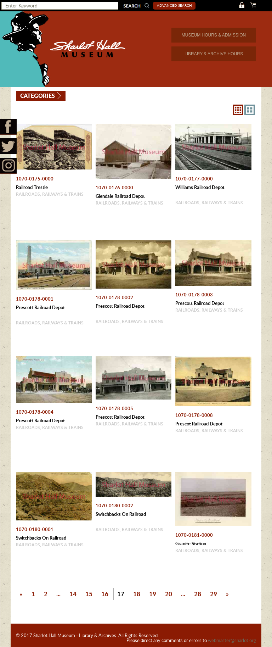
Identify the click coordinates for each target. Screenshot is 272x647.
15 (88, 594)
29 (213, 594)
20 (168, 594)
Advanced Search (174, 5)
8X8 (238, 110)
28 (197, 594)
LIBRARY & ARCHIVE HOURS (214, 53)
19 (152, 594)
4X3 (249, 110)
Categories (37, 95)
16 (104, 594)
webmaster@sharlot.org (232, 640)
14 (72, 594)
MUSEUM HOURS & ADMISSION (214, 35)
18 (136, 594)
